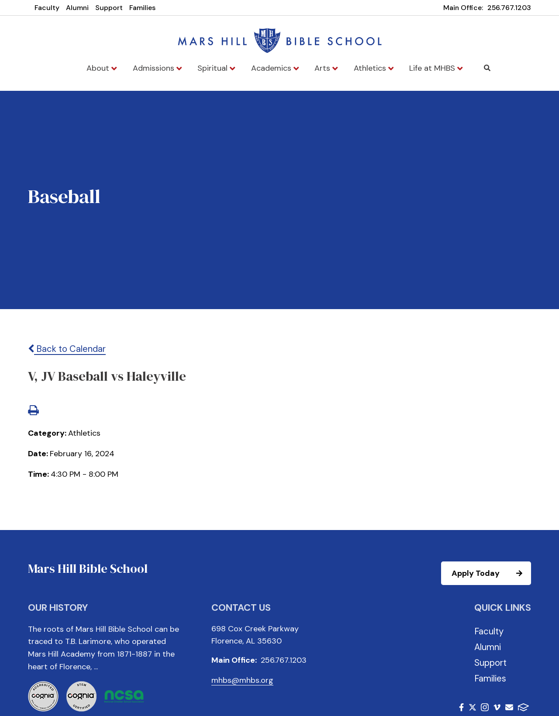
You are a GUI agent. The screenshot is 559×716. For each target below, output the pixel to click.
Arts (326, 68)
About (101, 68)
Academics (275, 68)
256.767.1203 (509, 7)
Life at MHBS (435, 68)
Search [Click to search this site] (487, 68)
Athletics (373, 68)
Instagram (485, 707)
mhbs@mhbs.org (242, 680)
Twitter (472, 707)
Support (109, 7)
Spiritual (216, 68)
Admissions (157, 68)
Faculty (47, 7)
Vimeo (496, 707)
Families (142, 7)
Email (509, 707)
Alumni (77, 7)
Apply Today (491, 573)
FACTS (523, 707)
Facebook (461, 707)
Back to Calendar (67, 349)
